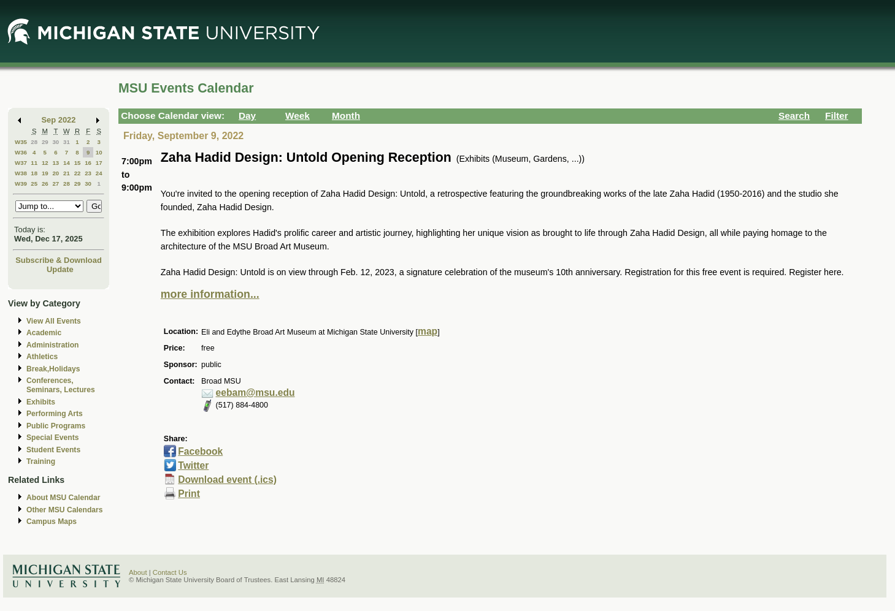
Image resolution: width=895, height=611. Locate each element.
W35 (21, 142)
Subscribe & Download (58, 260)
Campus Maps (51, 521)
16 (88, 162)
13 (55, 162)
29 (45, 142)
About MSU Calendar (63, 497)
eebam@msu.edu (255, 392)
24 (99, 173)
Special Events (52, 437)
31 (66, 142)
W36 (21, 152)
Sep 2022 (59, 119)
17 (99, 162)
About (138, 572)
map (427, 331)
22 (77, 173)
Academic (43, 332)
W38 (21, 173)
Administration (52, 345)
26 (45, 183)
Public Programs (55, 426)
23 (88, 173)
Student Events (53, 450)
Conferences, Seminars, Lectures (60, 385)
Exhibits (40, 402)
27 (55, 183)
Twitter (193, 465)
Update (60, 269)
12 (45, 162)
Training (40, 461)
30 (55, 142)
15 (77, 162)
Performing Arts (54, 413)
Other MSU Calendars (64, 510)
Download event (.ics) (227, 479)
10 (99, 152)
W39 (21, 183)
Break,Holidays (53, 369)
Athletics (42, 356)
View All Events (53, 321)
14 (66, 162)
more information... (210, 294)
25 (34, 183)
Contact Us (170, 572)
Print (189, 493)
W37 (21, 162)
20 (55, 173)
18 (34, 173)
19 (45, 173)
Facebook (200, 451)
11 (34, 162)
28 (34, 142)
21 (66, 173)
